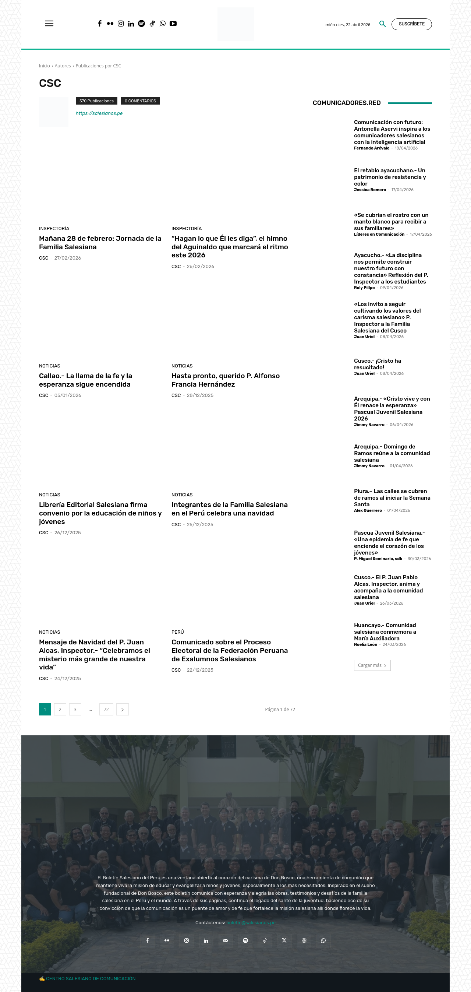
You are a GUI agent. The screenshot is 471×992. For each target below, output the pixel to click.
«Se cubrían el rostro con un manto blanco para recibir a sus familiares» (391, 222)
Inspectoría (54, 228)
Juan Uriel (364, 336)
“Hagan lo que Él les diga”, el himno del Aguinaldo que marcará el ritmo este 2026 (229, 247)
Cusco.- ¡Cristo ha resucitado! (377, 364)
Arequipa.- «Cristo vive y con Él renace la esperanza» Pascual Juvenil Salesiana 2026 (392, 408)
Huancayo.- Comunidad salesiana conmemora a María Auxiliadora (385, 632)
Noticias (49, 365)
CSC (43, 258)
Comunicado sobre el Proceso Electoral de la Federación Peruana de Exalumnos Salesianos (229, 650)
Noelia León (365, 644)
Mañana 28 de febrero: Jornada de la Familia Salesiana (100, 242)
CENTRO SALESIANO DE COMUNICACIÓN (90, 978)
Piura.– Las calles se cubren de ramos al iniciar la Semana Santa (392, 498)
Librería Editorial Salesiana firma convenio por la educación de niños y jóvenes (100, 513)
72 (106, 709)
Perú (177, 632)
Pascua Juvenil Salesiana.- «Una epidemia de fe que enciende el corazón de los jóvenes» (389, 543)
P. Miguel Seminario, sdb (378, 558)
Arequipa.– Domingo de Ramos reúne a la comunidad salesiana (392, 453)
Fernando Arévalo (371, 148)
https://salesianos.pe (99, 113)
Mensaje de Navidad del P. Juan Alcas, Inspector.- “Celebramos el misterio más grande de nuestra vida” (94, 654)
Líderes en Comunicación (379, 234)
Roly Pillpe (364, 287)
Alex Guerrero (368, 510)
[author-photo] (57, 112)
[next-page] (122, 709)
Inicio (44, 66)
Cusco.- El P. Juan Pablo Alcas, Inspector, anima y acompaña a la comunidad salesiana (388, 587)
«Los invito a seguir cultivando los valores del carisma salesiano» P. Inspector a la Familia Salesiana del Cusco (387, 317)
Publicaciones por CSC (98, 66)
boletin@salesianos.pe (251, 922)
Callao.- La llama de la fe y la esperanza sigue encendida (85, 380)
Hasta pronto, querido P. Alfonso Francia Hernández (225, 380)
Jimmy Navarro (369, 424)
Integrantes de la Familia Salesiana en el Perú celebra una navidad (229, 508)
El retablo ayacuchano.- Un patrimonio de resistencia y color (390, 177)
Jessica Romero (370, 189)
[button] (383, 24)
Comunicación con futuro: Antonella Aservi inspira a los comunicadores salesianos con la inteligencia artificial (392, 132)
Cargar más (372, 665)
